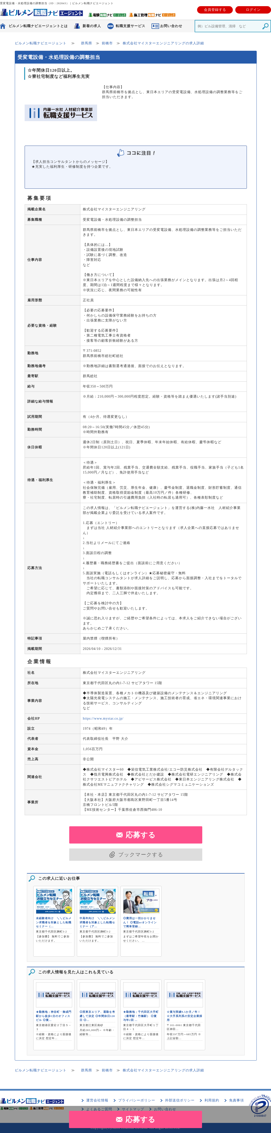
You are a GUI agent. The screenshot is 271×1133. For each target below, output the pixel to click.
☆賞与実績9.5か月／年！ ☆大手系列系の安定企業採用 (184, 1015)
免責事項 (236, 1100)
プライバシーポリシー (136, 1100)
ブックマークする (140, 854)
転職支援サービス (130, 26)
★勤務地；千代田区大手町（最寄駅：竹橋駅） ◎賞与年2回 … (141, 1015)
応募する (140, 1119)
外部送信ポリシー (180, 1100)
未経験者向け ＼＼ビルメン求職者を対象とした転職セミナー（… (53, 922)
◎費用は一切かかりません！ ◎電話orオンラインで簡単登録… (140, 922)
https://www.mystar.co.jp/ (103, 718)
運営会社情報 (97, 1100)
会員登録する (215, 10)
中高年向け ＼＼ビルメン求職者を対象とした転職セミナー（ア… (97, 922)
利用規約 (211, 1100)
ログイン (253, 10)
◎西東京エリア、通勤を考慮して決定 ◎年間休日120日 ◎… (97, 1015)
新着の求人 (92, 26)
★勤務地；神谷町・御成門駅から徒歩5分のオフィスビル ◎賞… (53, 1015)
